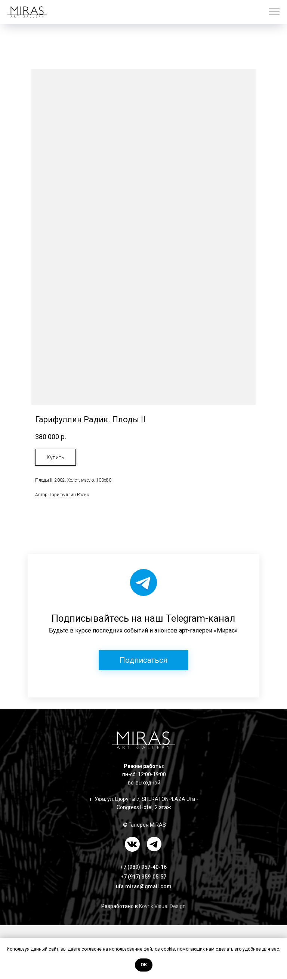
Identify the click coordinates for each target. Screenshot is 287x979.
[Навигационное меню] (274, 12)
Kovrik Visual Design (162, 906)
